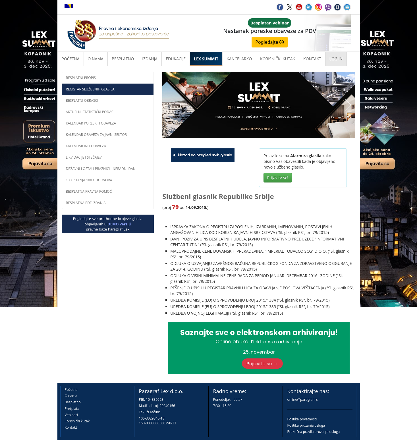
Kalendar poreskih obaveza (91, 123)
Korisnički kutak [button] (277, 58)
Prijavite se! (277, 177)
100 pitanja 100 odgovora (89, 180)
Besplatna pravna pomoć (89, 191)
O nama (95, 58)
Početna (71, 58)
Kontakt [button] (312, 58)
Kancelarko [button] (239, 58)
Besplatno (123, 58)
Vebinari (71, 414)
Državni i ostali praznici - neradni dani (101, 168)
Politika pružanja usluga (306, 425)
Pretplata (72, 408)
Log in (336, 58)
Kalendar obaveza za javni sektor (96, 134)
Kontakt (71, 427)
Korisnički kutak (77, 421)
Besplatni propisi (81, 77)
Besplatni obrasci (82, 100)
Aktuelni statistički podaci (90, 111)
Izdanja (149, 58)
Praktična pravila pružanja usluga (313, 431)
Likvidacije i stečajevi (84, 157)
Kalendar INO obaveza (86, 146)
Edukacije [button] (176, 58)
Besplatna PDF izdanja (86, 202)
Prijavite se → (262, 363)
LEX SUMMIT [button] (206, 58)
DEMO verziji (119, 224)
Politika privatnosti (302, 419)
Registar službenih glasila (90, 89)
